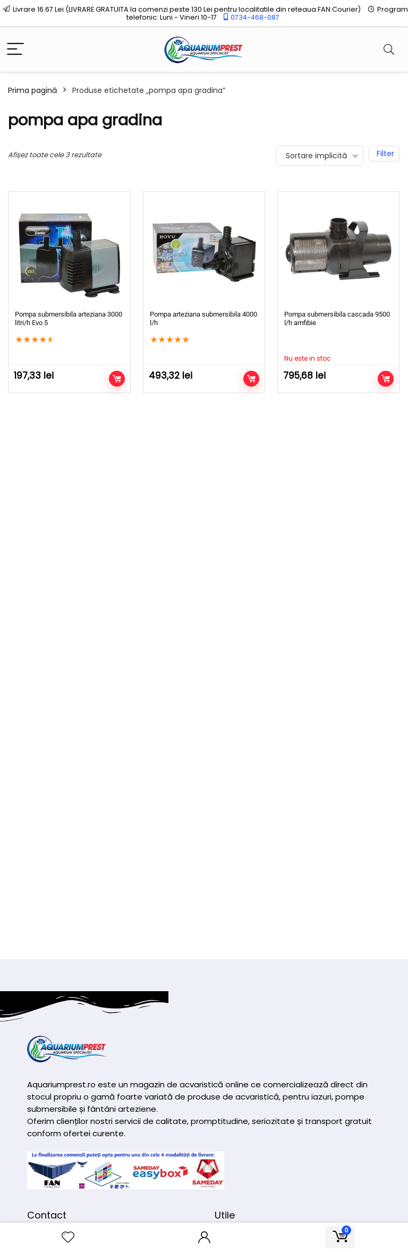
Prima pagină (32, 90)
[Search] (389, 50)
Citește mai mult (385, 378)
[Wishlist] (68, 1237)
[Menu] (15, 50)
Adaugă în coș (117, 378)
